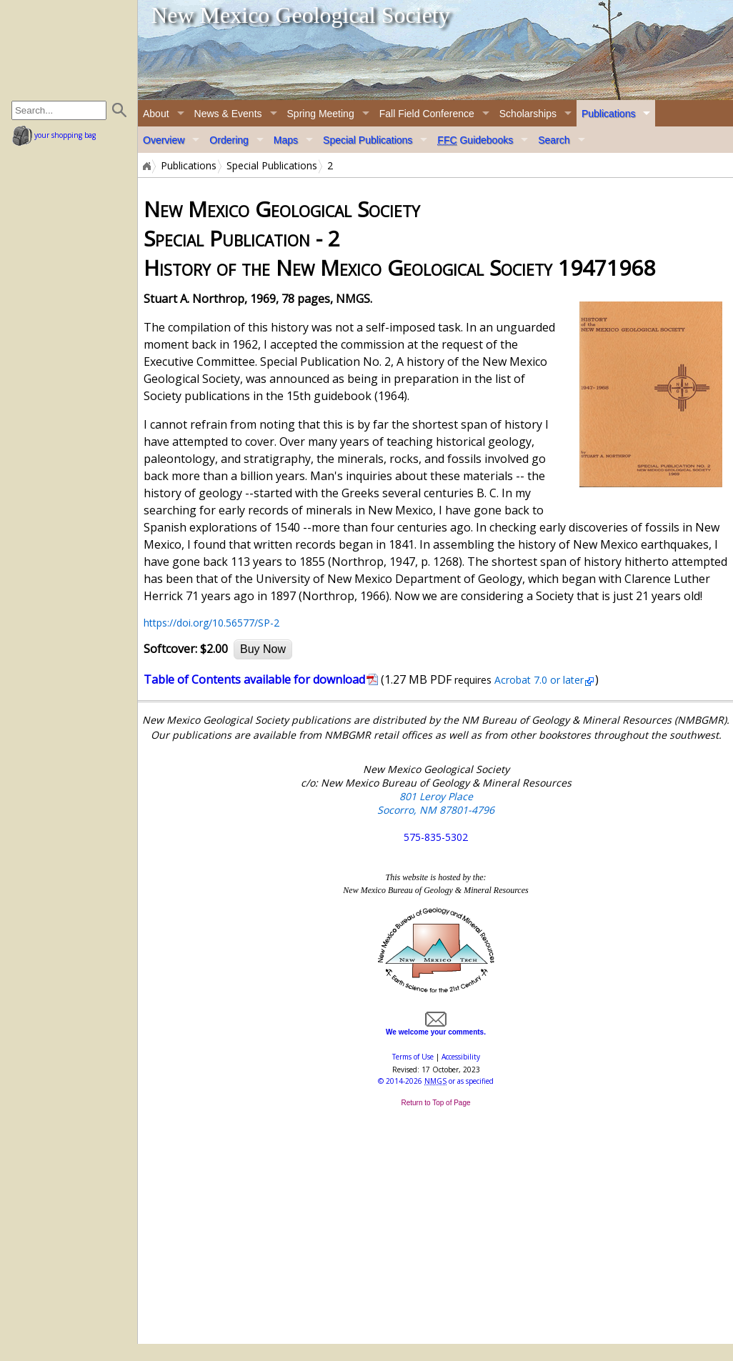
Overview (163, 140)
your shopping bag (54, 135)
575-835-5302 (436, 837)
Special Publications (367, 140)
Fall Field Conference (426, 113)
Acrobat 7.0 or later (538, 680)
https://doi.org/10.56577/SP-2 (211, 622)
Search (553, 140)
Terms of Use (413, 1057)
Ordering (228, 140)
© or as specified (436, 1081)
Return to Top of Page (435, 1103)
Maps (286, 140)
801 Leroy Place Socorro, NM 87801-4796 (435, 803)
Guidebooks (475, 140)
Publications (609, 113)
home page (70, 49)
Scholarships (528, 113)
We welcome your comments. (436, 1028)
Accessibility (461, 1057)
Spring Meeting (320, 113)
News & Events (228, 113)
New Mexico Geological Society (300, 15)
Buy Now (263, 649)
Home (146, 166)
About (156, 113)
